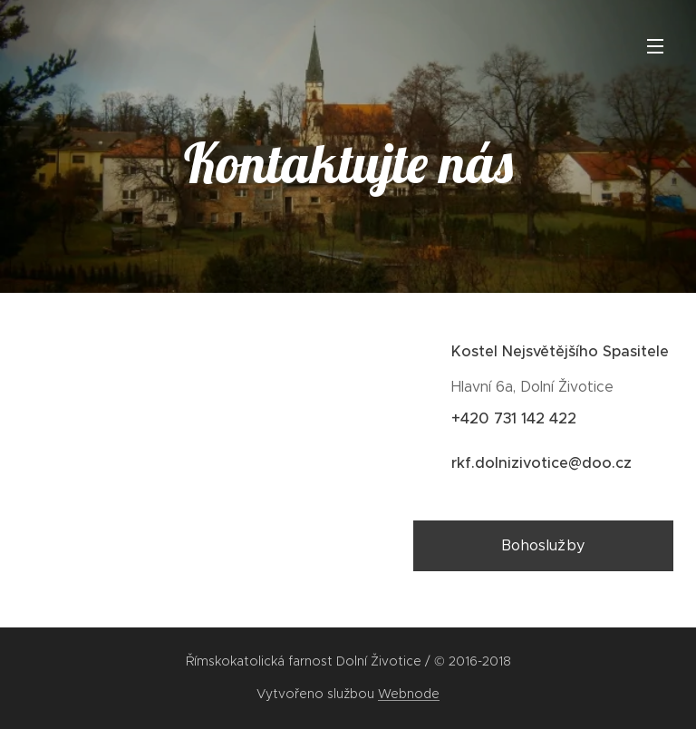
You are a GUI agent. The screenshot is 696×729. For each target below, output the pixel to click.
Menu (655, 46)
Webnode (409, 693)
